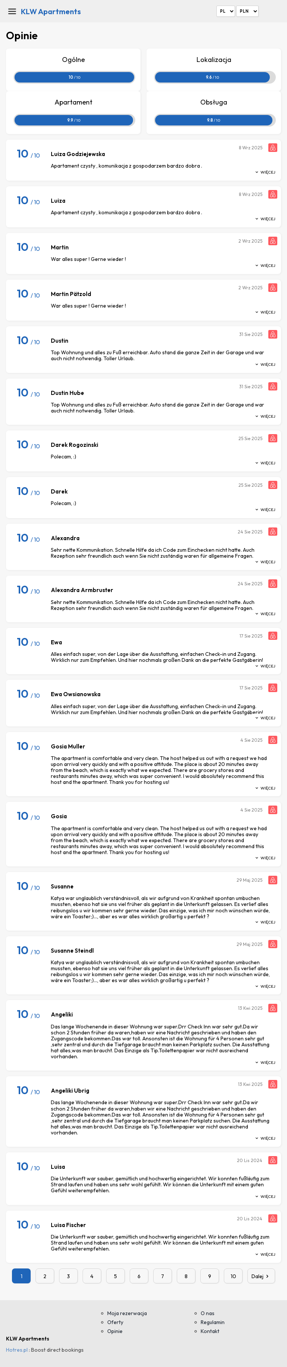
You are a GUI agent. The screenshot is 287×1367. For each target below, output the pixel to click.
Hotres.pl (17, 1349)
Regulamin (213, 1322)
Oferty (115, 1322)
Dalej (261, 1276)
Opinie (115, 1331)
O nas (208, 1313)
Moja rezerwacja (127, 1313)
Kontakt (210, 1331)
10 (233, 1276)
